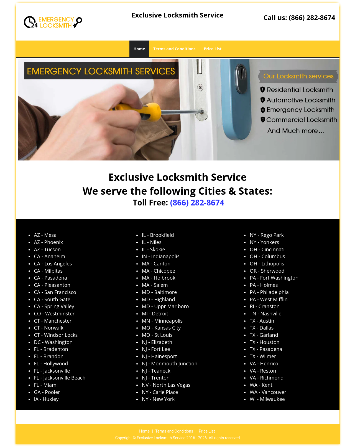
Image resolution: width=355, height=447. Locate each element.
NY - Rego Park (267, 235)
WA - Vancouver (268, 392)
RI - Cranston (265, 306)
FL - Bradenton (51, 349)
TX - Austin (262, 320)
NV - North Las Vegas (166, 384)
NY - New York (158, 399)
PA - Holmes (264, 285)
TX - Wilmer (263, 356)
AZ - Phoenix (48, 242)
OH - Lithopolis (267, 263)
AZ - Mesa (45, 235)
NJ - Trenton (156, 377)
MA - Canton (156, 263)
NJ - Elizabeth (157, 342)
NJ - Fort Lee (156, 349)
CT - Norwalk (48, 327)
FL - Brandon (49, 356)
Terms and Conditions (174, 48)
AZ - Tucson (47, 249)
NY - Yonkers (264, 242)
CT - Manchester (53, 320)
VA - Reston (263, 370)
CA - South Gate (52, 299)
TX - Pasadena (266, 349)
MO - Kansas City (161, 327)
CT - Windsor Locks (56, 335)
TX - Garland (264, 335)
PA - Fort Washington (274, 277)
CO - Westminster (54, 313)
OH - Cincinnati (267, 249)
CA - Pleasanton (52, 285)
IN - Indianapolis (161, 256)
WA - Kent (261, 384)
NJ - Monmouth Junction (170, 363)
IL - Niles (152, 242)
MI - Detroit (155, 313)
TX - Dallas (262, 327)
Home (139, 48)
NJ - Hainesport (159, 356)
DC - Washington (53, 342)
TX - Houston (264, 342)
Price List (213, 48)
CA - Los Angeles (53, 263)
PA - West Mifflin (269, 299)
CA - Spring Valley (54, 306)
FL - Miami (46, 384)
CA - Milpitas (48, 270)
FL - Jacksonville (52, 370)
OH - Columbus (267, 256)
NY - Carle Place (160, 392)
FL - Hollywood (51, 363)
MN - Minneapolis (162, 320)
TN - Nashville (266, 313)
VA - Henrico (264, 363)
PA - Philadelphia (269, 292)
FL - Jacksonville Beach (60, 377)
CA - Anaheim (49, 256)
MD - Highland (158, 299)
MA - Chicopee (158, 270)
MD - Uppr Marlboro (165, 306)
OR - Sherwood (267, 270)
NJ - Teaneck (156, 370)
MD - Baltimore (159, 292)
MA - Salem (155, 285)
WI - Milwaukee (267, 399)
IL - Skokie (153, 249)
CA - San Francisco (55, 292)
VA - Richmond (267, 377)
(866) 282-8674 (312, 17)
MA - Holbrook (158, 277)
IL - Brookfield (158, 235)
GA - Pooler (47, 392)
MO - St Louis (157, 335)
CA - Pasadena (50, 277)
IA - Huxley (46, 399)
